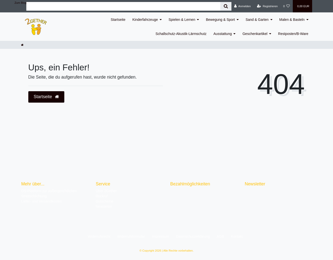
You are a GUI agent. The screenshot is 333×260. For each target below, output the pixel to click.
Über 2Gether (106, 191)
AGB (220, 236)
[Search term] (123, 6)
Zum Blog (21, 2)
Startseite (118, 20)
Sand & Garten (257, 20)
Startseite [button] (46, 96)
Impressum (160, 236)
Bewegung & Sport (220, 20)
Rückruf (102, 196)
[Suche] (225, 6)
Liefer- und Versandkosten (41, 201)
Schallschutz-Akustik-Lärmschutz (180, 34)
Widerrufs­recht (99, 236)
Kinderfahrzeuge (145, 20)
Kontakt (237, 236)
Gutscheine (104, 201)
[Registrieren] (267, 6)
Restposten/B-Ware (293, 34)
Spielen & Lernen (182, 20)
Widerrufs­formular (131, 236)
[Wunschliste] (286, 6)
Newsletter (104, 206)
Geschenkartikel (254, 34)
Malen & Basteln (292, 20)
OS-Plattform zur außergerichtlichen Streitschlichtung (49, 193)
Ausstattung (223, 34)
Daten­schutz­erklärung (193, 236)
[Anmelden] (242, 6)
